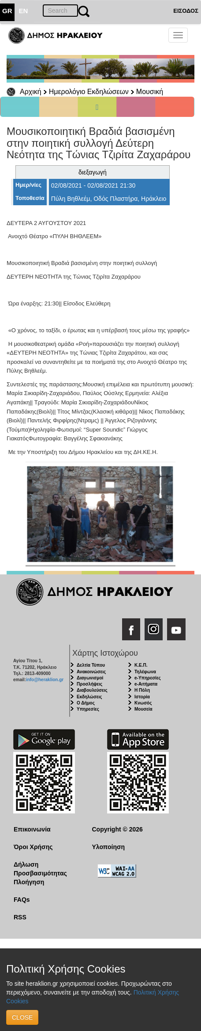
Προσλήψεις (89, 684)
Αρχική (30, 91)
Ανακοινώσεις (91, 671)
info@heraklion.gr (44, 679)
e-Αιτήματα (145, 684)
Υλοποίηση (108, 846)
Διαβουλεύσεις (92, 690)
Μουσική (149, 91)
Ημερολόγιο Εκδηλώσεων (89, 91)
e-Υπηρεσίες (147, 677)
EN (23, 11)
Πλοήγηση (29, 882)
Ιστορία (142, 696)
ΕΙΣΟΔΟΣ (185, 10)
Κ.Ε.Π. (140, 665)
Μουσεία (143, 709)
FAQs (22, 899)
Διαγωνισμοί (90, 677)
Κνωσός (143, 703)
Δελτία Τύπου (91, 665)
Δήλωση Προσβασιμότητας (40, 869)
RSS (20, 917)
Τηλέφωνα (145, 671)
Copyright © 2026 (117, 829)
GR (7, 11)
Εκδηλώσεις (89, 696)
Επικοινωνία (32, 829)
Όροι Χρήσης (33, 846)
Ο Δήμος (86, 703)
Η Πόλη (142, 690)
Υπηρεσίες (88, 709)
